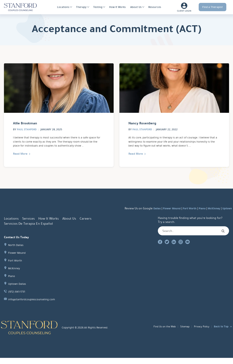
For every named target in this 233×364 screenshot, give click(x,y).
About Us (136, 7)
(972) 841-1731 (17, 298)
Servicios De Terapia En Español (28, 229)
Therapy (81, 7)
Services (28, 224)
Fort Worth (184, 214)
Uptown (226, 214)
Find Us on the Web (161, 333)
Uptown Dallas (18, 290)
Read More (21, 159)
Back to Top (221, 333)
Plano (198, 214)
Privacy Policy (201, 333)
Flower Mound (164, 214)
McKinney (211, 214)
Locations (63, 7)
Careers (85, 224)
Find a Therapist (212, 7)
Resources (154, 7)
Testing (97, 7)
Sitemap (183, 333)
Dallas (147, 214)
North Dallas (16, 251)
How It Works (117, 7)
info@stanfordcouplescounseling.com (34, 305)
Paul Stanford (27, 131)
